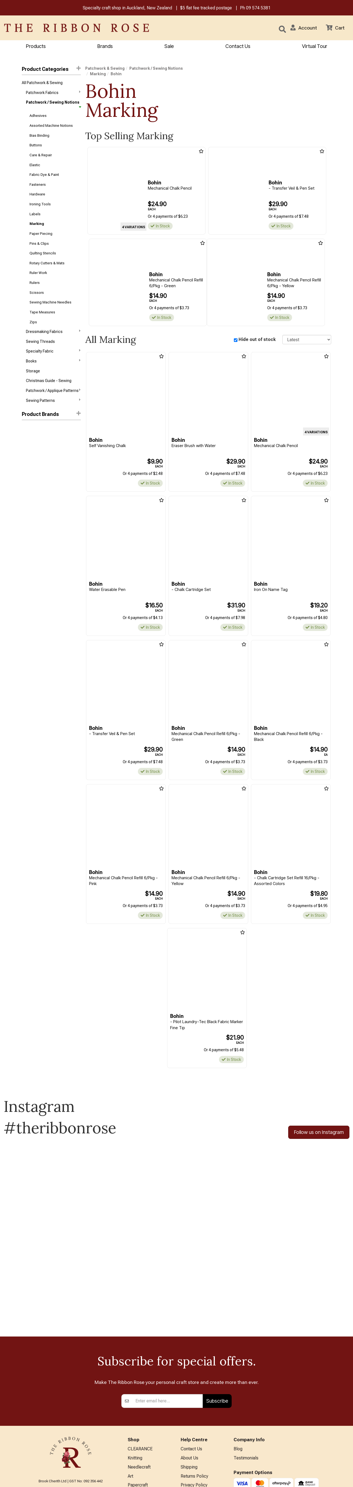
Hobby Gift (31, 469)
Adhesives (38, 116)
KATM (27, 479)
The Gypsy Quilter (37, 528)
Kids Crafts (138, 1435)
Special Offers (141, 1462)
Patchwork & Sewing (105, 68)
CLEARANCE (140, 1362)
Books (53, 361)
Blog (238, 1362)
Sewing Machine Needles (50, 303)
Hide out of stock (257, 339)
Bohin (27, 429)
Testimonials (246, 1372)
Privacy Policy (194, 1399)
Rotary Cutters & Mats (47, 263)
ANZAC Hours (194, 1433)
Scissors (37, 293)
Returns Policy (194, 1389)
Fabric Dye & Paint (44, 175)
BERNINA (137, 1408)
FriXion (27, 449)
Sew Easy (30, 498)
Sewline (29, 508)
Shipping (189, 1380)
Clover (27, 439)
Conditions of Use (198, 1408)
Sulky (26, 518)
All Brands (137, 1453)
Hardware (37, 194)
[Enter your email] (167, 1315)
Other (133, 1444)
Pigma (27, 488)
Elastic (35, 165)
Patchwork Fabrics (53, 92)
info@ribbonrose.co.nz (70, 1420)
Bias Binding (39, 135)
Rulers (35, 283)
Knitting (135, 1372)
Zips (33, 322)
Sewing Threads (40, 342)
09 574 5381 (258, 7)
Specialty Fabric (53, 351)
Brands (105, 46)
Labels (35, 214)
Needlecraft (139, 1380)
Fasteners (38, 185)
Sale (169, 46)
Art (130, 1389)
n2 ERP (326, 1477)
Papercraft (138, 1399)
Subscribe (217, 1315)
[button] (303, 27)
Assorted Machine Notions (51, 125)
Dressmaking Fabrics (53, 331)
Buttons (36, 145)
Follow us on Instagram (319, 1132)
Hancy (27, 459)
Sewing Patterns (53, 400)
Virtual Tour (192, 1442)
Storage (33, 371)
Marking (37, 224)
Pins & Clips (39, 244)
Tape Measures (42, 313)
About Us (189, 1372)
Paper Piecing (41, 234)
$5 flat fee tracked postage (206, 7)
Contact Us (237, 46)
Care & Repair (41, 155)
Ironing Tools (40, 204)
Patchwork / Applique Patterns (53, 390)
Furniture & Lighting (146, 1426)
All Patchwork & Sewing (42, 82)
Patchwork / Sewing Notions (53, 104)
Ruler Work (38, 273)
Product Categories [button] (51, 69)
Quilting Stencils (43, 254)
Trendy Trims (33, 538)
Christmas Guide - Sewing (48, 381)
